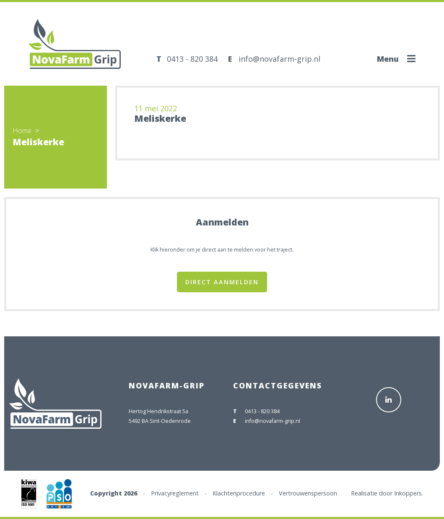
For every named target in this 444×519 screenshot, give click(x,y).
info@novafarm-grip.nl (279, 59)
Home (22, 130)
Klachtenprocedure (239, 493)
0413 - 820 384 (192, 59)
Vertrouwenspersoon (308, 493)
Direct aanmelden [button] (222, 282)
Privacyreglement (175, 493)
